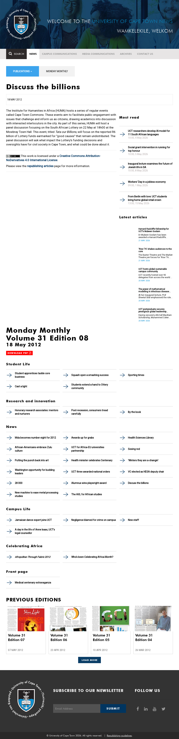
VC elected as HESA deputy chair (146, 471)
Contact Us (145, 53)
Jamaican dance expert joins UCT (33, 520)
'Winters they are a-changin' (143, 460)
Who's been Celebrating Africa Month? (92, 557)
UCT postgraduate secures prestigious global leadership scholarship (152, 310)
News (33, 53)
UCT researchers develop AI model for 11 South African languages (149, 133)
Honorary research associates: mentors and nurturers (36, 412)
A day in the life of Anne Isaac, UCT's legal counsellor (35, 531)
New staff (133, 520)
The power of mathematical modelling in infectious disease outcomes (153, 290)
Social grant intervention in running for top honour (149, 149)
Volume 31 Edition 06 (59, 637)
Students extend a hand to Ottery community (89, 386)
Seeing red (134, 449)
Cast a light (21, 386)
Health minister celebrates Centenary (91, 460)
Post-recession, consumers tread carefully (89, 412)
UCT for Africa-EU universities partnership (87, 449)
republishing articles (40, 166)
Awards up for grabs (82, 437)
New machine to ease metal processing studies (36, 494)
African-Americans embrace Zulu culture (33, 449)
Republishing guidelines (119, 735)
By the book (134, 412)
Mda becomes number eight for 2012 (35, 437)
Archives (126, 53)
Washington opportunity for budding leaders (35, 472)
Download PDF (19, 353)
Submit (113, 708)
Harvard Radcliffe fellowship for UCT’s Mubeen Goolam (153, 230)
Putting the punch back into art (32, 460)
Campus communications (59, 53)
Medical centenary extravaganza (33, 582)
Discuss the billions (138, 483)
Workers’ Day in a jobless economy (147, 181)
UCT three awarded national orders (90, 471)
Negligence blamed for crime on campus (93, 520)
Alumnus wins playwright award (88, 483)
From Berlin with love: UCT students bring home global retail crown (147, 198)
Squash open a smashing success (90, 375)
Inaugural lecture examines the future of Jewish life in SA (150, 165)
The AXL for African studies (86, 494)
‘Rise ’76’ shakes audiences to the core (155, 250)
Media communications (98, 53)
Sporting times (136, 375)
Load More (90, 660)
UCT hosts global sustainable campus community (152, 270)
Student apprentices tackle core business (32, 375)
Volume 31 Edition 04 (144, 637)
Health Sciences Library (141, 437)
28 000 (18, 483)
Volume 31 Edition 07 (17, 637)
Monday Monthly (57, 71)
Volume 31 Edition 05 (101, 637)
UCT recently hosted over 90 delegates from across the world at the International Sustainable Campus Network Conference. (155, 276)
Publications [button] (22, 71)
